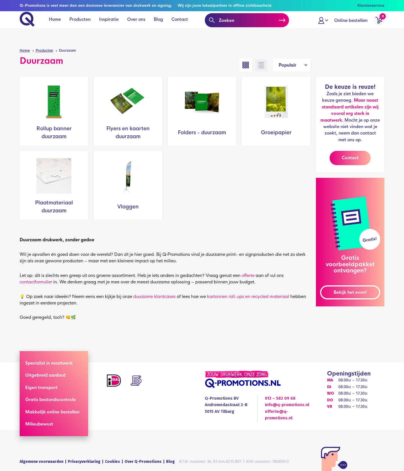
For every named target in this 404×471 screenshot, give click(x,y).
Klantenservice (370, 5)
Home (57, 28)
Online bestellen (351, 28)
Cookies (112, 461)
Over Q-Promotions (143, 461)
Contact (181, 28)
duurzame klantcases (154, 296)
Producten (82, 28)
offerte (248, 275)
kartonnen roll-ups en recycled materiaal (248, 296)
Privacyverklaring (84, 461)
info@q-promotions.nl (287, 404)
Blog (160, 28)
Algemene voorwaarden (41, 461)
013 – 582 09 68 (280, 398)
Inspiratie (111, 28)
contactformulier (36, 282)
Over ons (138, 28)
